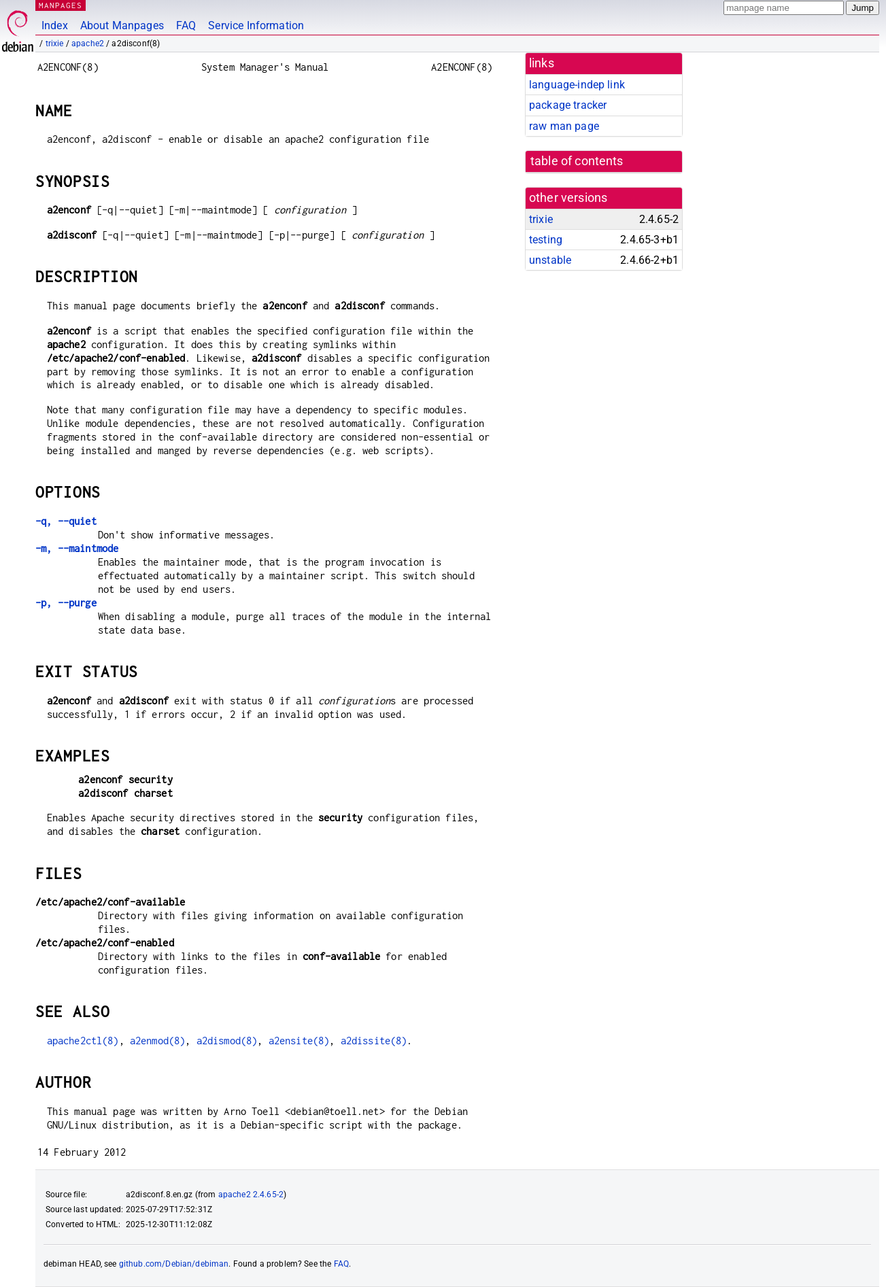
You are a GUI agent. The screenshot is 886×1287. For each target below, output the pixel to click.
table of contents (577, 161)
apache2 (87, 43)
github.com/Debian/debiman (174, 1264)
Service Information (256, 25)
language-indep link (577, 84)
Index (54, 25)
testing (545, 239)
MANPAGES (60, 5)
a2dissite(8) (374, 1040)
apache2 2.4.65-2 (251, 1194)
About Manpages (122, 25)
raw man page (564, 126)
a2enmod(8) (158, 1040)
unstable (550, 260)
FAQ (186, 25)
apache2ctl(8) (83, 1040)
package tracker (568, 105)
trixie (55, 43)
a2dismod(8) (227, 1040)
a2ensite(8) (299, 1040)
